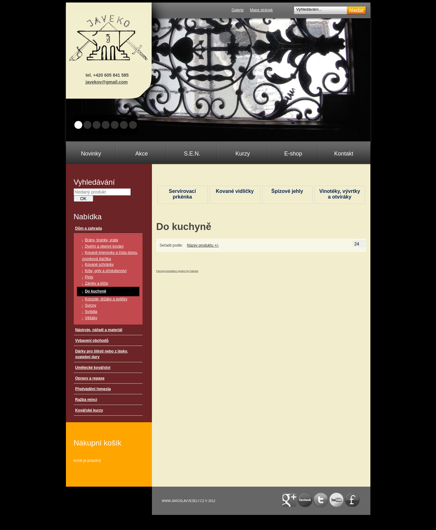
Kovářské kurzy (89, 410)
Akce (141, 153)
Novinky (91, 153)
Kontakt (343, 153)
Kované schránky (99, 264)
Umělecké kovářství (92, 367)
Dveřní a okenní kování (104, 246)
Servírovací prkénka (182, 194)
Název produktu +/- (203, 245)
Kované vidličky (235, 191)
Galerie (238, 10)
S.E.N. (192, 153)
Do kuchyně (95, 291)
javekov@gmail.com (107, 82)
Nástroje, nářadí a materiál (98, 330)
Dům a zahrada (88, 228)
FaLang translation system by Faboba (177, 271)
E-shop (293, 153)
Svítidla (91, 311)
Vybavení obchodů (92, 340)
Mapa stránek (261, 10)
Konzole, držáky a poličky (106, 299)
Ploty (89, 277)
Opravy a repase (90, 378)
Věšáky (91, 318)
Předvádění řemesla (93, 389)
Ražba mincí (86, 399)
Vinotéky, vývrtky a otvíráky (339, 194)
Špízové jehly (287, 191)
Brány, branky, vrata (101, 240)
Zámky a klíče (96, 283)
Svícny (90, 305)
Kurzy (242, 153)
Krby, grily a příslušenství (105, 271)
